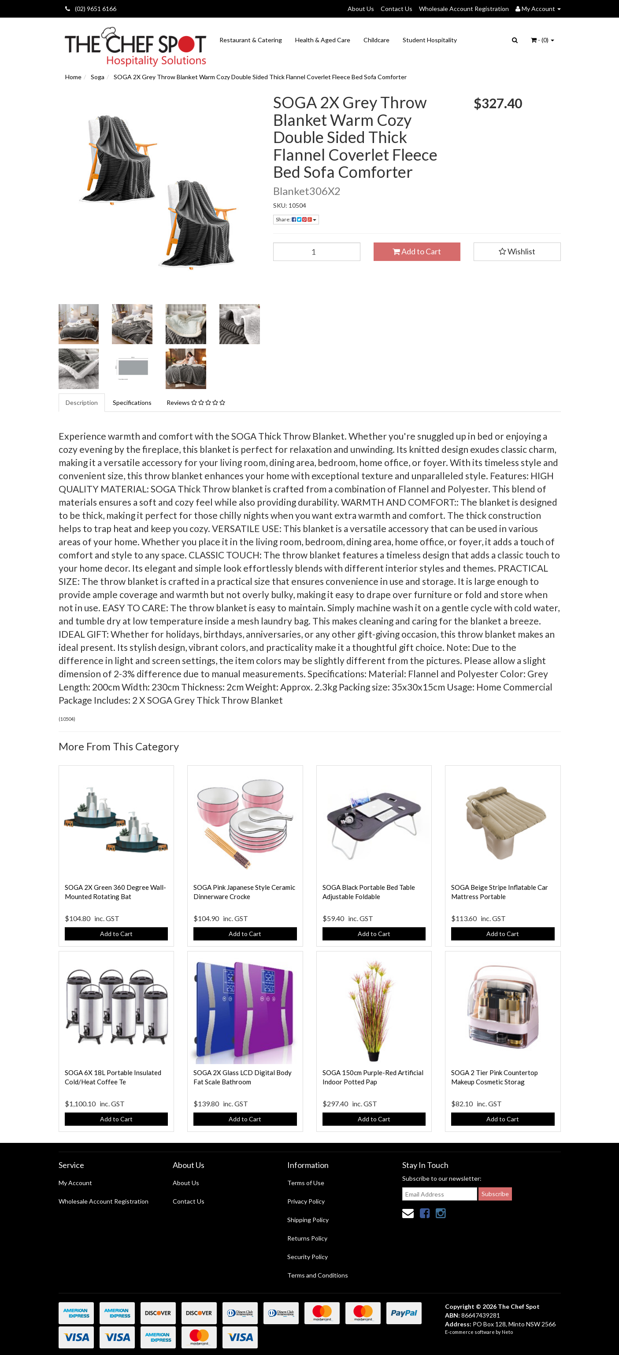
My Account (75, 1182)
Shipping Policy (308, 1219)
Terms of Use (305, 1182)
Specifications (132, 402)
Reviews (196, 402)
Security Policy (307, 1256)
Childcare (376, 40)
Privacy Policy (306, 1201)
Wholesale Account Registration (464, 8)
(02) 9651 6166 (90, 8)
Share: (296, 219)
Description (82, 402)
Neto (507, 1332)
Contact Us (396, 8)
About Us (361, 8)
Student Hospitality (430, 40)
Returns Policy (307, 1238)
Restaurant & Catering (250, 40)
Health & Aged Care (322, 40)
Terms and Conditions (317, 1275)
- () (542, 40)
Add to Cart (417, 251)
